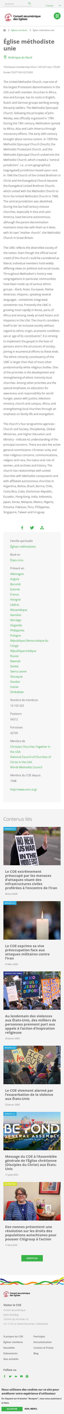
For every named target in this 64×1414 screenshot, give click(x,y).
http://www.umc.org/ (23, 789)
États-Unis (16, 560)
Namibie (15, 615)
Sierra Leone (18, 671)
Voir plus (32, 1258)
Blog (36, 1353)
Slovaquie (16, 676)
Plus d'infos (16, 1403)
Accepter (12, 1408)
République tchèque (23, 651)
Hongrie (15, 599)
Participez (39, 1336)
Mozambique (18, 610)
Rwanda (15, 661)
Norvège (15, 620)
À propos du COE (13, 1336)
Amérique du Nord (20, 57)
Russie (14, 656)
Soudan (15, 682)
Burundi (15, 584)
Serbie (14, 666)
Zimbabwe (17, 692)
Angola (14, 579)
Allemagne (17, 574)
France (14, 594)
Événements (10, 1353)
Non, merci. (31, 1409)
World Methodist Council (26, 767)
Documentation (42, 1342)
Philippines (17, 630)
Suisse (14, 687)
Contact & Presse (43, 1347)
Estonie (15, 589)
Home (4, 30)
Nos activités (10, 1359)
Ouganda (16, 625)
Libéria (14, 605)
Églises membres (19, 30)
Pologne (15, 635)
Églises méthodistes (23, 546)
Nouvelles (9, 1347)
